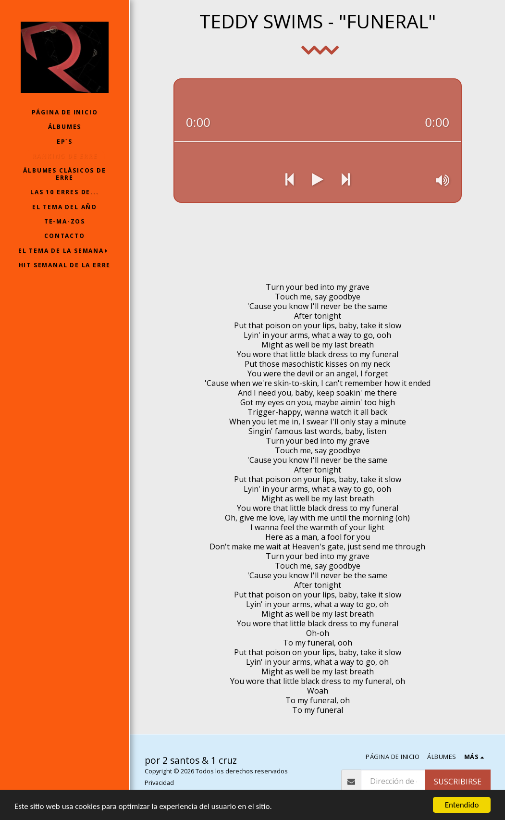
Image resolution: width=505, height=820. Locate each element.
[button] (65, 251)
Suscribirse (457, 781)
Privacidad (159, 782)
